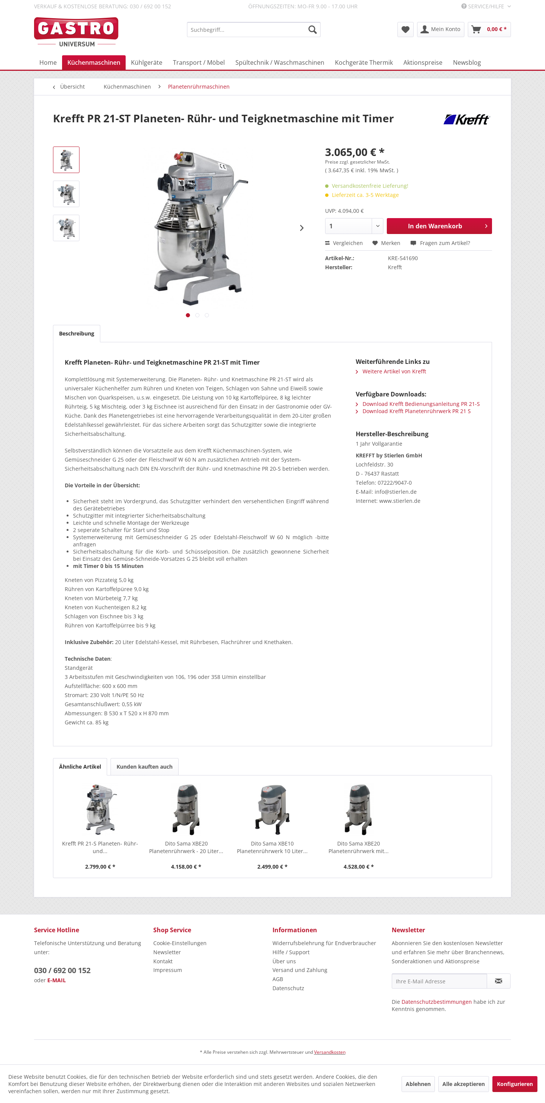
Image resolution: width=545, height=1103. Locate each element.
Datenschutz (288, 988)
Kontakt (163, 961)
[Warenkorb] (489, 29)
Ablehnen (418, 1083)
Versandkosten (330, 1052)
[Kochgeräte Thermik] (364, 62)
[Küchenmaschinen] (94, 62)
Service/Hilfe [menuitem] (483, 6)
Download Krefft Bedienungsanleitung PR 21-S (418, 403)
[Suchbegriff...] (254, 29)
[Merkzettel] (405, 29)
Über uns (284, 961)
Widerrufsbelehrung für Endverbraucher (324, 943)
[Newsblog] (467, 62)
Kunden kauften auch (145, 766)
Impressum (167, 970)
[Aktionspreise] (423, 62)
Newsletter (167, 952)
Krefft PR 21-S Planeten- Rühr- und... (100, 847)
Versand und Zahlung (299, 970)
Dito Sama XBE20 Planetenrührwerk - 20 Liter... (186, 847)
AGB (277, 979)
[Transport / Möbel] (199, 62)
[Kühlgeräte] (147, 62)
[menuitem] (254, 29)
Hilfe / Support (291, 952)
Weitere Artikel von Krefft (391, 371)
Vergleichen (344, 242)
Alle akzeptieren (463, 1083)
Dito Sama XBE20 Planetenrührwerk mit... (359, 847)
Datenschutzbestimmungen (437, 1001)
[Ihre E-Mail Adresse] (439, 981)
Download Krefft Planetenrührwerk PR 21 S (413, 411)
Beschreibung (76, 333)
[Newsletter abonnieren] (499, 981)
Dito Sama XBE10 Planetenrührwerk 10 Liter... (272, 847)
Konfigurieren (515, 1083)
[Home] (48, 62)
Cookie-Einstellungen (180, 943)
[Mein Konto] (440, 29)
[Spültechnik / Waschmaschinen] (280, 62)
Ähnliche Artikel (80, 766)
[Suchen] (313, 29)
